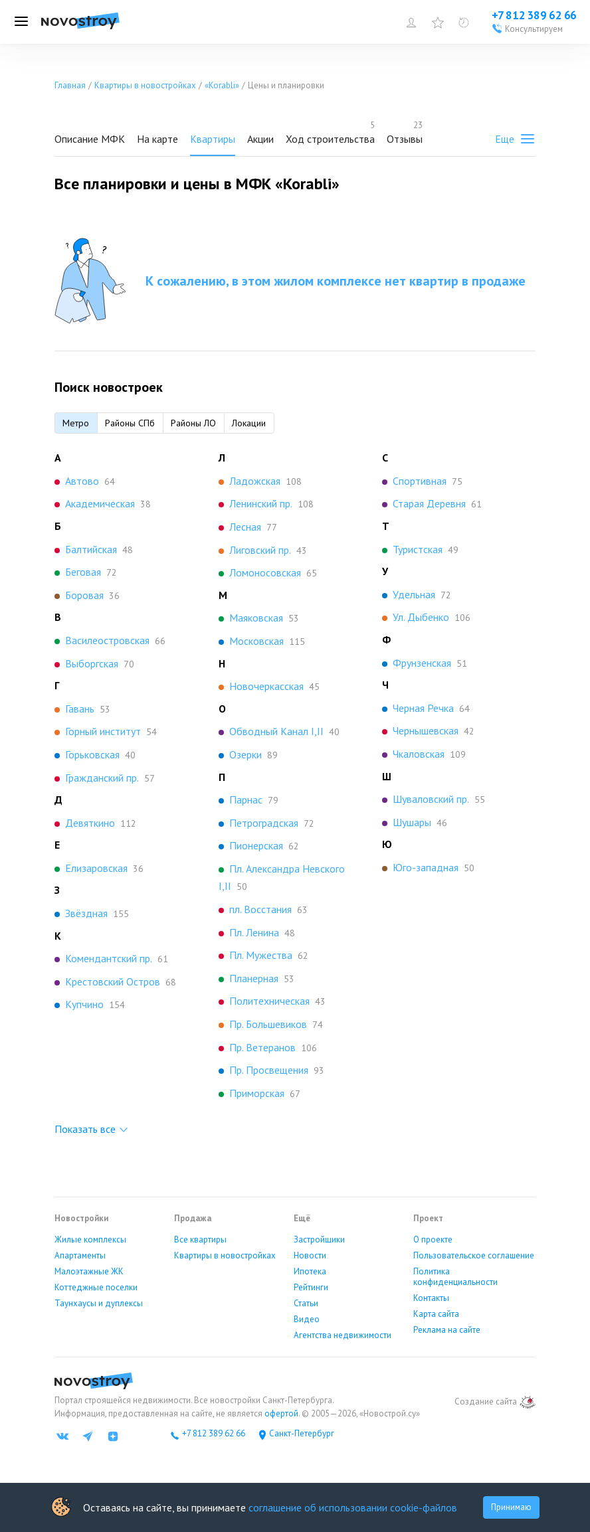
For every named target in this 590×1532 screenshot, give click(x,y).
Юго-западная (425, 867)
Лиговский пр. (260, 549)
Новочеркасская (266, 686)
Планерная (253, 978)
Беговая (83, 571)
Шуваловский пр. (431, 799)
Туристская (417, 549)
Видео (307, 1319)
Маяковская (256, 617)
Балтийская (91, 549)
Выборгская (91, 663)
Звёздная (86, 913)
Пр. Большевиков (268, 1024)
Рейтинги (311, 1287)
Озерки (245, 754)
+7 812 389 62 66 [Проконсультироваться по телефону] (534, 15)
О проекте (432, 1239)
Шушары (412, 822)
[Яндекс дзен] (113, 1436)
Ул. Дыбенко (421, 617)
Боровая (84, 595)
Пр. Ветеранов (262, 1047)
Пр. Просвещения (268, 1069)
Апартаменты (80, 1255)
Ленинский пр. (260, 503)
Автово (82, 480)
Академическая (100, 503)
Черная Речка (423, 708)
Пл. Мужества (260, 955)
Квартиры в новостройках (225, 1255)
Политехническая (269, 1000)
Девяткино (90, 822)
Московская (256, 640)
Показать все (85, 1129)
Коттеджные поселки (96, 1287)
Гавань (79, 708)
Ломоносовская (265, 572)
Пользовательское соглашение (473, 1255)
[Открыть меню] (21, 22)
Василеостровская (107, 640)
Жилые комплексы (90, 1239)
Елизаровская (96, 868)
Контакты (431, 1298)
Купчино (84, 1004)
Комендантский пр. (108, 958)
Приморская (256, 1093)
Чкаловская (418, 753)
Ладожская (254, 480)
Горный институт (103, 731)
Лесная (245, 526)
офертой (280, 1413)
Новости (310, 1255)
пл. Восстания (260, 909)
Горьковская (92, 754)
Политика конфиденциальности (455, 1277)
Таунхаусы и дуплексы (98, 1303)
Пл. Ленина (254, 932)
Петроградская (263, 822)
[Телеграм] (88, 1436)
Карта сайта (436, 1314)
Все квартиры (200, 1239)
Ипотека (310, 1271)
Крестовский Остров (112, 981)
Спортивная (419, 480)
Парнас (245, 799)
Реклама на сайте (446, 1330)
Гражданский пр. (102, 777)
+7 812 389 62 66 (213, 1433)
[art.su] (528, 1402)
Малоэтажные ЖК (89, 1271)
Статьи (306, 1303)
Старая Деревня (429, 503)
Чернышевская (425, 730)
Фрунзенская (422, 662)
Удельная (414, 594)
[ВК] (62, 1436)
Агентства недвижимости (342, 1335)
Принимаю (511, 1507)
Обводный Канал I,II (276, 731)
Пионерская (256, 845)
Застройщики (319, 1239)
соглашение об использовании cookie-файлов (352, 1507)
